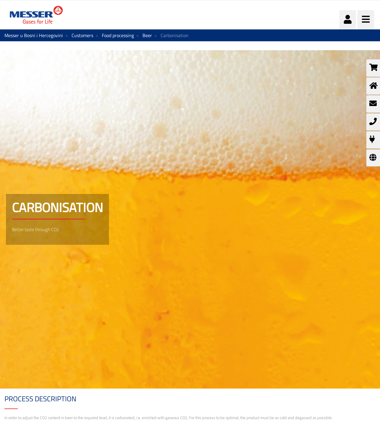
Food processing (118, 35)
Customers (82, 35)
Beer (147, 35)
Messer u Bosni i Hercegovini (33, 35)
